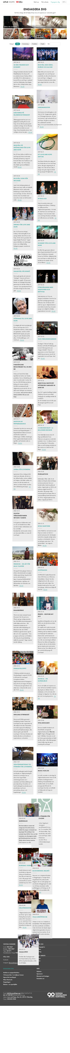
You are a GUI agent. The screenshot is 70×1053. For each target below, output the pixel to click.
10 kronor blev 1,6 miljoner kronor (13, 1022)
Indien (38, 1008)
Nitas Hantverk (44, 530)
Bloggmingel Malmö (46, 880)
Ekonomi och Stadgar (43, 1023)
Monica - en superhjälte (10, 1031)
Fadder (39, 996)
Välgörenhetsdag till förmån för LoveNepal (22, 775)
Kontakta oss (41, 1025)
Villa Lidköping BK (46, 927)
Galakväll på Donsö (22, 274)
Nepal (38, 1005)
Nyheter (39, 1018)
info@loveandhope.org (15, 1040)
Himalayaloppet (20, 676)
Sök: (50, 44)
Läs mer (24, 90)
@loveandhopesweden (16, 1009)
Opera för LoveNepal (23, 474)
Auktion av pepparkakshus (11, 1019)
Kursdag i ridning (21, 875)
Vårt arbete (42, 1003)
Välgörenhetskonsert (24, 917)
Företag (39, 999)
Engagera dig (8, 1015)
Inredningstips (44, 107)
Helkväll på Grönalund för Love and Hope (23, 149)
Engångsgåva (41, 994)
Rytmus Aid (42, 199)
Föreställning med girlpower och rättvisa (46, 291)
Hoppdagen (43, 575)
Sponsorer (40, 1021)
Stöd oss (40, 991)
